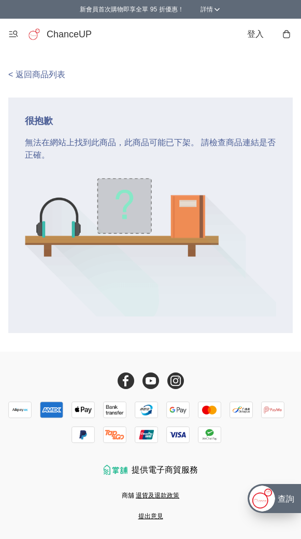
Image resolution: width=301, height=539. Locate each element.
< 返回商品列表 (36, 74)
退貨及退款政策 (157, 495)
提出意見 (150, 516)
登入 (255, 34)
